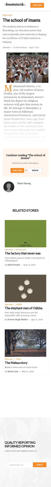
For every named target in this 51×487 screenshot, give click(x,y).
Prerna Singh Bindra (18, 319)
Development (21, 250)
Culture (18, 359)
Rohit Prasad (14, 265)
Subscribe (17, 170)
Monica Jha (13, 371)
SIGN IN (35, 170)
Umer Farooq (24, 183)
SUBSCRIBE (37, 5)
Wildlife (19, 304)
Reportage (9, 250)
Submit (39, 465)
